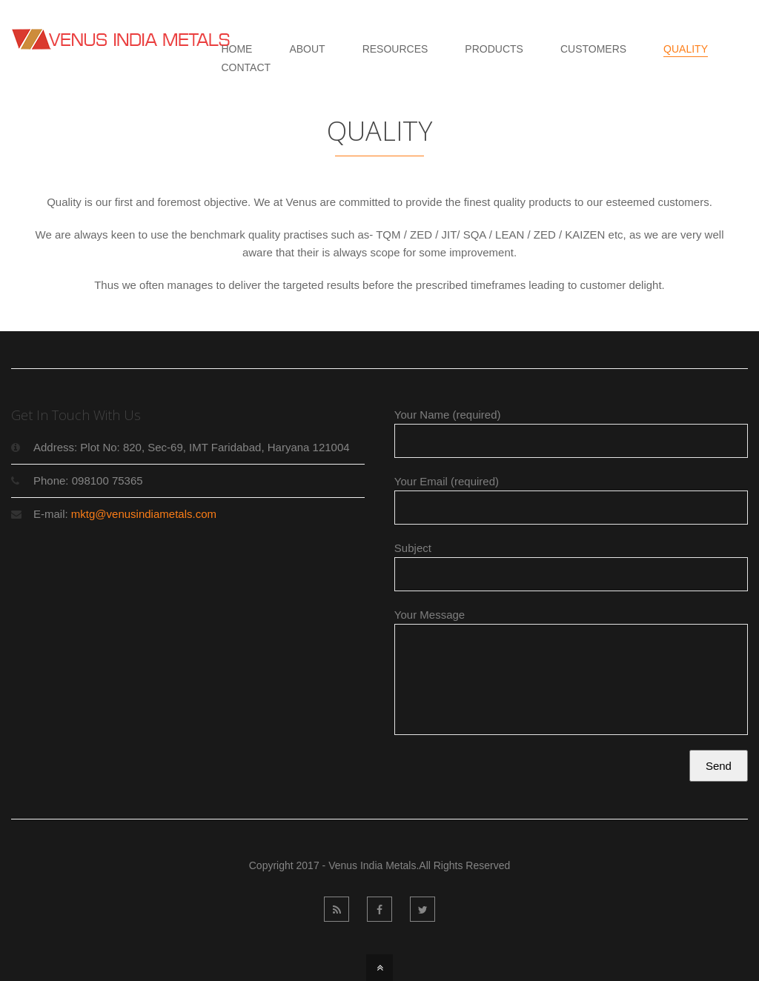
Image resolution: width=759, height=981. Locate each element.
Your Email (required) (571, 500)
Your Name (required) (571, 433)
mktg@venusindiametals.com (143, 514)
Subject (571, 566)
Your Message (571, 677)
